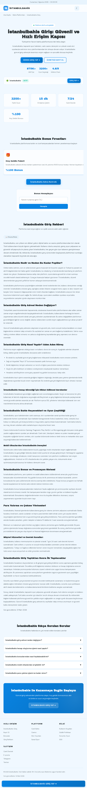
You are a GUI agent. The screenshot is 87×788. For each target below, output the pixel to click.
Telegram (7, 759)
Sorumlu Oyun (64, 736)
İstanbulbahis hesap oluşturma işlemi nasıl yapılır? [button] (43, 650)
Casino (33, 732)
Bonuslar (7, 736)
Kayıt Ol (6, 732)
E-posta (7, 755)
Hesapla (43, 208)
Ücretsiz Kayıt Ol (55, 60)
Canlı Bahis (35, 729)
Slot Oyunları (36, 736)
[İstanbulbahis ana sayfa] (17, 8)
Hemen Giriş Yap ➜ (31, 60)
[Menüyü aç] (81, 8)
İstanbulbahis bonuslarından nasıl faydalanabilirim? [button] (43, 658)
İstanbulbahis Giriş (10, 729)
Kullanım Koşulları (65, 729)
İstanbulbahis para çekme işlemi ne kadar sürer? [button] (43, 675)
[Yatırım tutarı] (43, 201)
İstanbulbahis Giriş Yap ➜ (43, 707)
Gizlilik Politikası (65, 732)
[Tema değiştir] (77, 8)
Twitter (6, 762)
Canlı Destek (8, 751)
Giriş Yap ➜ (74, 81)
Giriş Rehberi (8, 740)
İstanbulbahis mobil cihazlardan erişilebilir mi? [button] (43, 666)
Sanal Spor (35, 740)
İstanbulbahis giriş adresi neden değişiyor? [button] (43, 642)
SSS (60, 740)
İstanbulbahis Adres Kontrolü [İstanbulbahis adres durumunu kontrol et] (43, 183)
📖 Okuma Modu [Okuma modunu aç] (11, 239)
